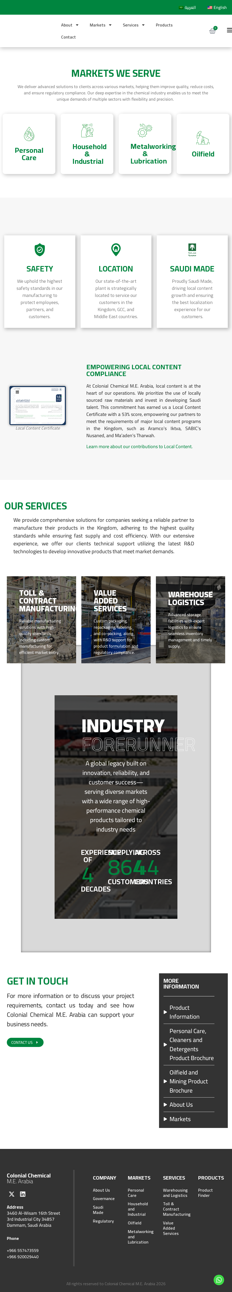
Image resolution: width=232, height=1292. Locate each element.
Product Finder (205, 1192)
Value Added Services (171, 1230)
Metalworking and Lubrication (138, 1239)
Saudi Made (98, 1211)
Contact (68, 37)
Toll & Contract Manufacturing (173, 1210)
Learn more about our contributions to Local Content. (139, 446)
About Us (101, 1190)
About (70, 25)
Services (134, 25)
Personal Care (136, 1192)
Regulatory (103, 1224)
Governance (103, 1200)
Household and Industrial (138, 1210)
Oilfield (134, 1225)
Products (164, 25)
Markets (101, 25)
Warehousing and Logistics (173, 1192)
